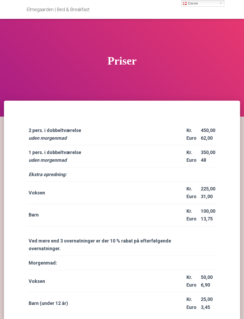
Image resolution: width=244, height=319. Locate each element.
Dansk (190, 3)
